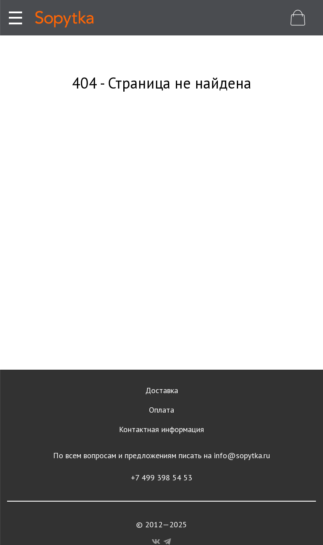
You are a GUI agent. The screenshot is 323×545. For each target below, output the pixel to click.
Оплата (161, 410)
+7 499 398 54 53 (161, 477)
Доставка (161, 390)
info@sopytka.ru (242, 455)
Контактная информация (161, 429)
